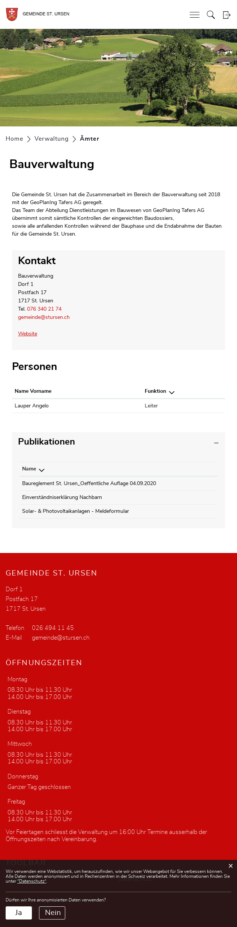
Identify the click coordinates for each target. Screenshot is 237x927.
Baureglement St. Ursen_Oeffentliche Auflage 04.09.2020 (89, 483)
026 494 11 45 (53, 628)
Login (226, 15)
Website (31, 334)
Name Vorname (33, 391)
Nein (53, 912)
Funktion (155, 391)
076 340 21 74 (44, 309)
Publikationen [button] (46, 441)
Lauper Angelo (32, 406)
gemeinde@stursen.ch (44, 317)
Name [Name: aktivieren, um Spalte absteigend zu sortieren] (29, 469)
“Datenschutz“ (31, 881)
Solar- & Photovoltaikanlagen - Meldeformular (75, 511)
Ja (18, 912)
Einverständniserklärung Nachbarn (62, 497)
